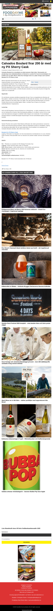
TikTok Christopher (26, 586)
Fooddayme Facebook (26, 588)
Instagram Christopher (26, 585)
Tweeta (36, 82)
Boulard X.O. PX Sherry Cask (10, 132)
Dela (32, 82)
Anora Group (5, 165)
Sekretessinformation (27, 610)
